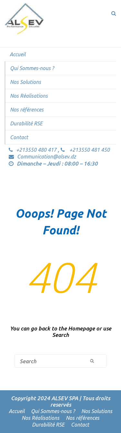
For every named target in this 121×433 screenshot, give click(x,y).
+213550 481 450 (85, 150)
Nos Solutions (25, 82)
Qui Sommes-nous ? (32, 68)
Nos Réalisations (29, 96)
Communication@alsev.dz (42, 156)
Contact (19, 137)
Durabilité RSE (26, 123)
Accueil (17, 54)
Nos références (27, 110)
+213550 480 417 (33, 150)
